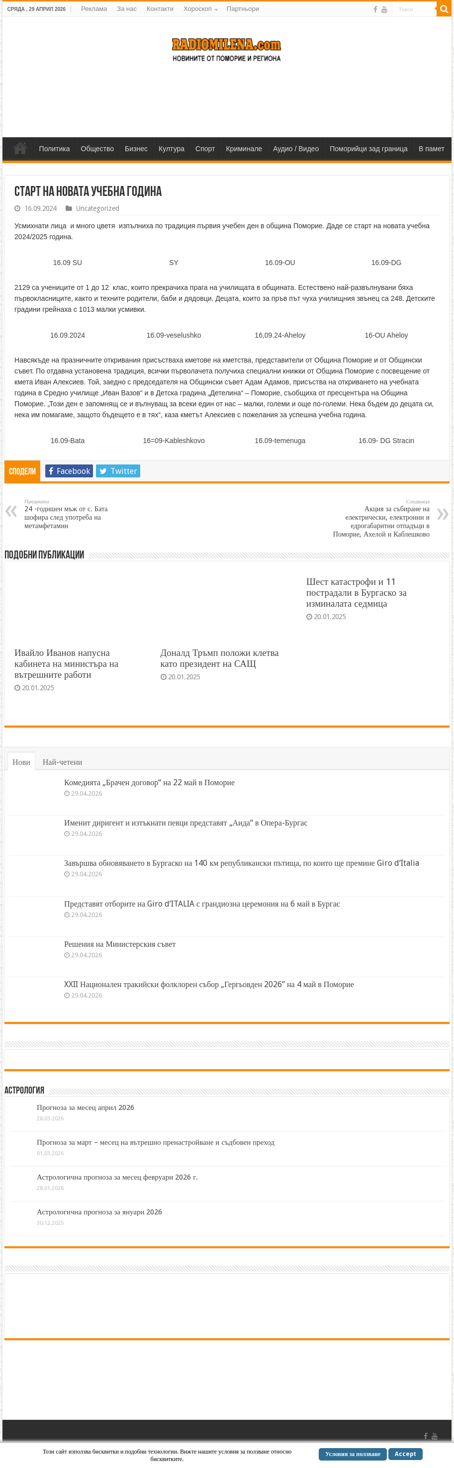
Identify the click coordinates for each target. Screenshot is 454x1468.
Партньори (243, 8)
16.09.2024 (67, 335)
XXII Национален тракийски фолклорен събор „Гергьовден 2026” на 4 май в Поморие (209, 984)
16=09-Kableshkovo (174, 441)
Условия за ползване (352, 1454)
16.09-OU (280, 263)
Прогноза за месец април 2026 (85, 1107)
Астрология (24, 1091)
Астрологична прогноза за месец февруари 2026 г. (117, 1177)
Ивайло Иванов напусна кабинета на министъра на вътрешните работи (66, 663)
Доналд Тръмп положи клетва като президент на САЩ (220, 658)
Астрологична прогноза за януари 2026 (99, 1211)
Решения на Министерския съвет (120, 944)
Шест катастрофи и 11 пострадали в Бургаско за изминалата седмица (356, 592)
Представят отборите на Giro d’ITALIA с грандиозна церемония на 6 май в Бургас (202, 904)
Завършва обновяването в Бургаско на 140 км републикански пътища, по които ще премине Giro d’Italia (241, 863)
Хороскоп (197, 8)
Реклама (94, 8)
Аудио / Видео (296, 149)
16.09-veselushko (174, 335)
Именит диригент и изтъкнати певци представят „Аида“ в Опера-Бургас (185, 822)
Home (20, 147)
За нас (127, 8)
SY (174, 263)
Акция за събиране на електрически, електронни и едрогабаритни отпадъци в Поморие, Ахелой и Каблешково (379, 518)
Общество (97, 149)
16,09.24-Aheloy (280, 335)
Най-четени (63, 762)
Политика (54, 149)
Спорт (205, 149)
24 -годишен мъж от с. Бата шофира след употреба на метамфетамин (75, 514)
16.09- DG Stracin (386, 441)
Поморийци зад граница (369, 149)
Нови (21, 762)
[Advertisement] (227, 105)
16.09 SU (67, 263)
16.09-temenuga (280, 441)
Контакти (160, 8)
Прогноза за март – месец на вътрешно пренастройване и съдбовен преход (155, 1142)
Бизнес (136, 149)
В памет (432, 149)
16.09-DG (386, 263)
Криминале (244, 149)
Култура (171, 149)
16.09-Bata (68, 441)
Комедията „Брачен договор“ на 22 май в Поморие (149, 782)
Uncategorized (97, 208)
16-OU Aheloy (386, 335)
